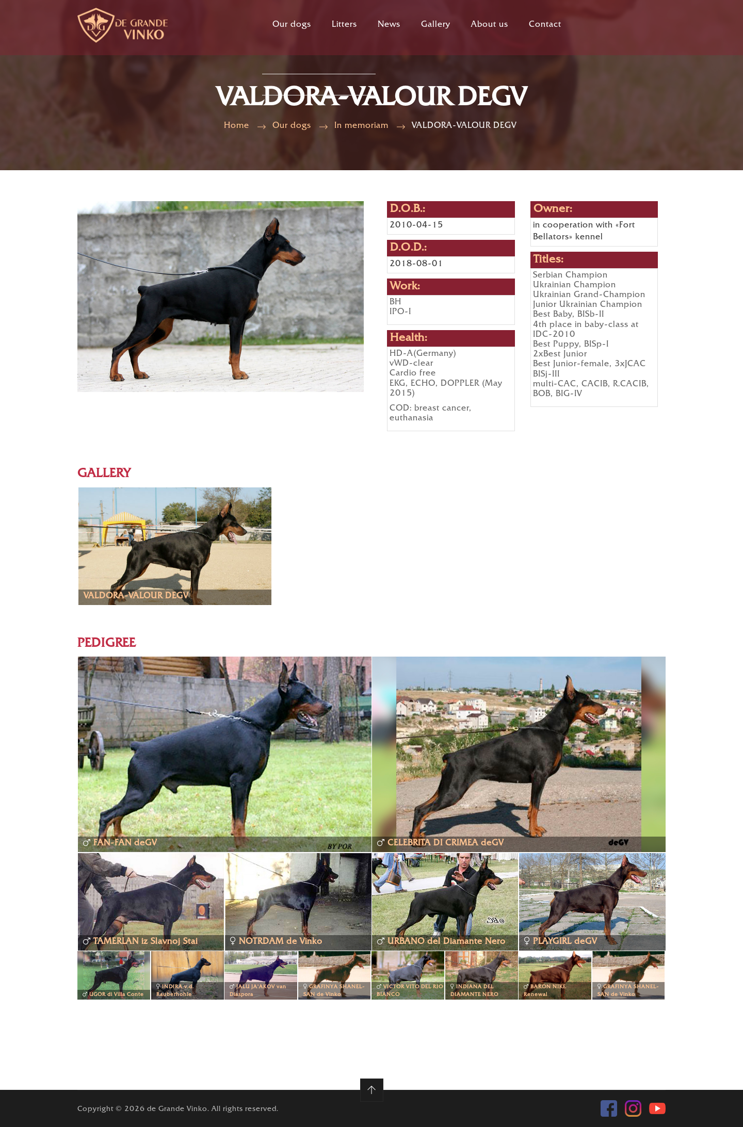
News (389, 25)
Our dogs (291, 25)
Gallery (435, 25)
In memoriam (361, 126)
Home (236, 126)
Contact (545, 25)
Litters (344, 25)
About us (489, 25)
